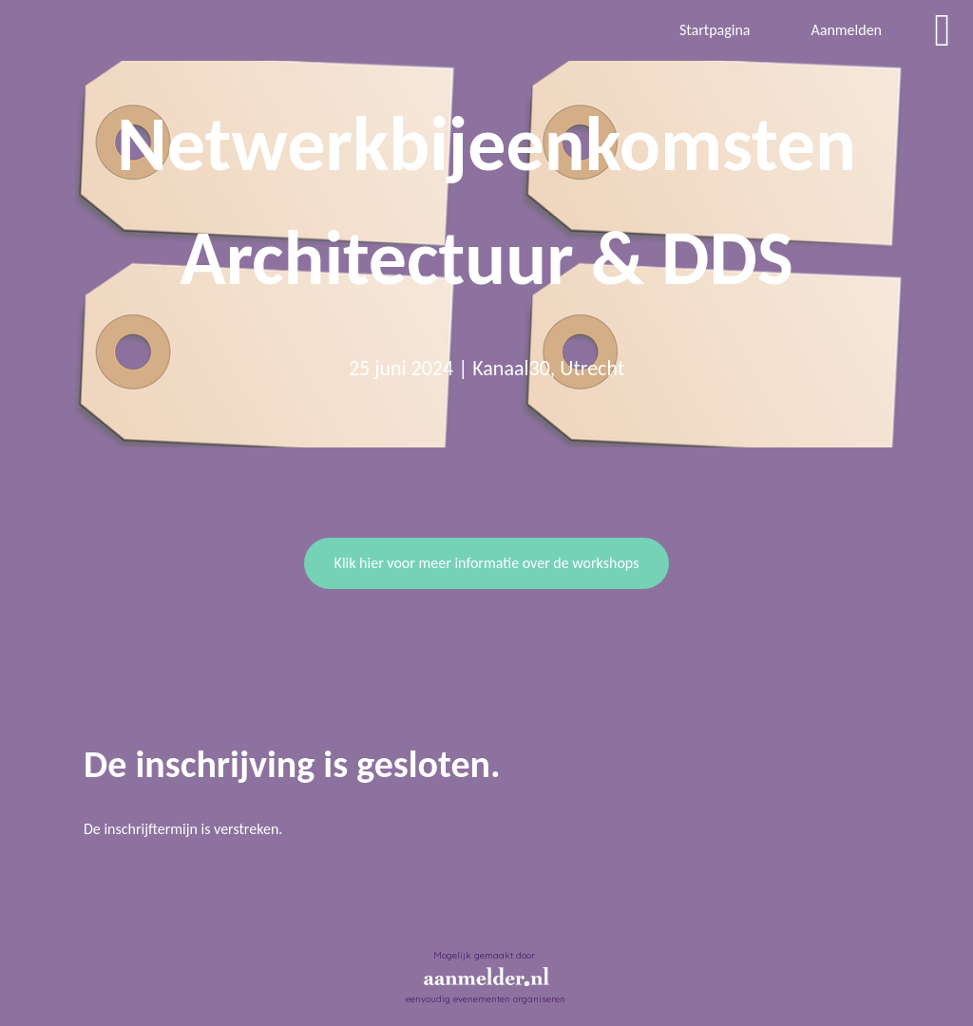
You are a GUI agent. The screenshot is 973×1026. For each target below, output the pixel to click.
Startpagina (714, 30)
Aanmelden (846, 30)
